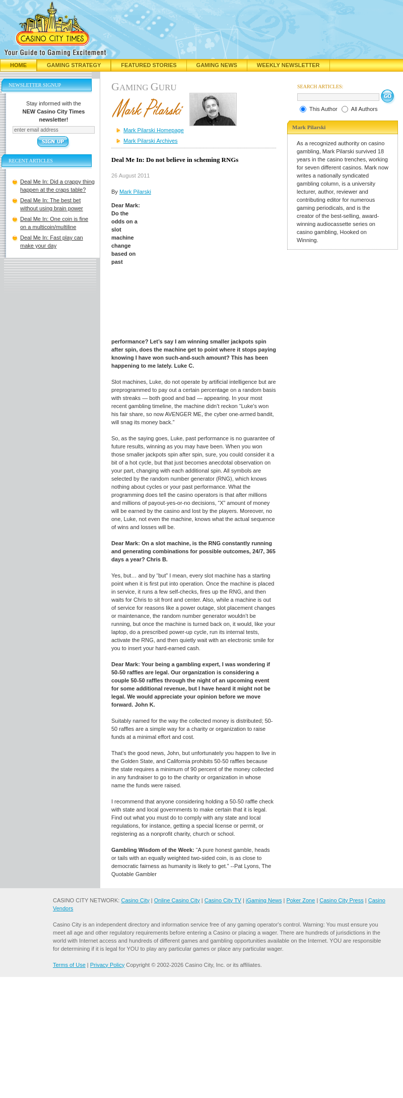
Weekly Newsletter (288, 65)
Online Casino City (177, 900)
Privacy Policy (107, 965)
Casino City (135, 900)
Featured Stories (148, 65)
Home (18, 65)
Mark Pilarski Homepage (153, 130)
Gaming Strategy (74, 65)
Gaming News (216, 65)
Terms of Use (69, 965)
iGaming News (264, 900)
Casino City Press (341, 900)
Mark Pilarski (135, 192)
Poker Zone (300, 900)
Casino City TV (223, 900)
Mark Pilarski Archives (150, 141)
